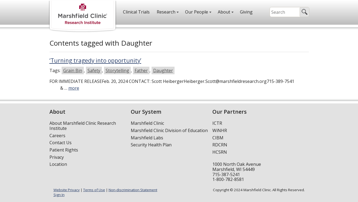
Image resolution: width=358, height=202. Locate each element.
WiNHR (219, 130)
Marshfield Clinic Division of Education (169, 130)
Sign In (59, 194)
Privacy (56, 157)
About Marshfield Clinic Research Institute (82, 125)
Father (141, 70)
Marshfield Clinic (147, 123)
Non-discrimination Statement (133, 189)
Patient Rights (63, 150)
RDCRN (219, 145)
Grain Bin (72, 70)
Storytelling (117, 70)
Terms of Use (94, 189)
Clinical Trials (136, 12)
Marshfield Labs (147, 138)
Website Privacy (66, 189)
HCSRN (219, 152)
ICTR (217, 123)
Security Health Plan (151, 145)
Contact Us (60, 143)
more (73, 88)
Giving (246, 12)
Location (58, 164)
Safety (94, 70)
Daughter (163, 70)
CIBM (217, 138)
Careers (57, 136)
